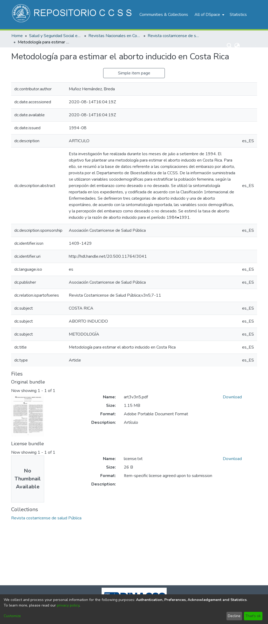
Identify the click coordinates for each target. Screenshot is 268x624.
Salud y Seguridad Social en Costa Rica (55, 36)
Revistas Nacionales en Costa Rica (114, 36)
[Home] (72, 14)
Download (232, 397)
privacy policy (68, 605)
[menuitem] (208, 14)
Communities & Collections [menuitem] (163, 14)
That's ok (253, 615)
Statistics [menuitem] (238, 14)
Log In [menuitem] (247, 46)
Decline (234, 615)
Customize (12, 615)
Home (17, 36)
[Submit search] (229, 46)
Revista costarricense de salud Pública (174, 36)
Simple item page (134, 73)
